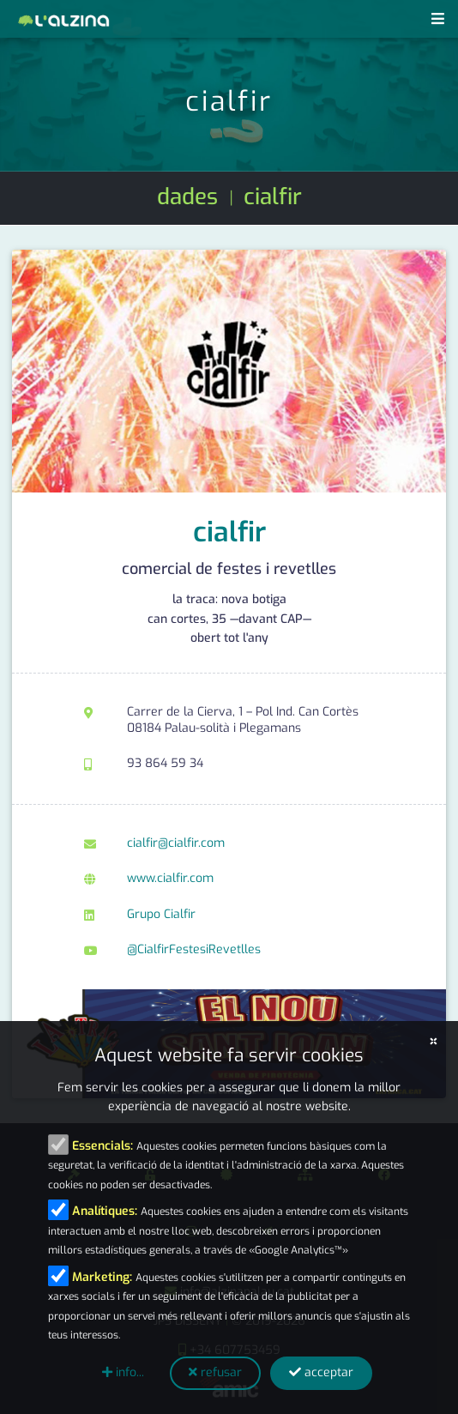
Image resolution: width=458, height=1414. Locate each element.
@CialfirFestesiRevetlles (194, 949)
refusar (215, 1372)
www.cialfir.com (170, 878)
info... (123, 1372)
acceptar (321, 1372)
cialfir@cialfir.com (176, 843)
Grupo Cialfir (161, 914)
